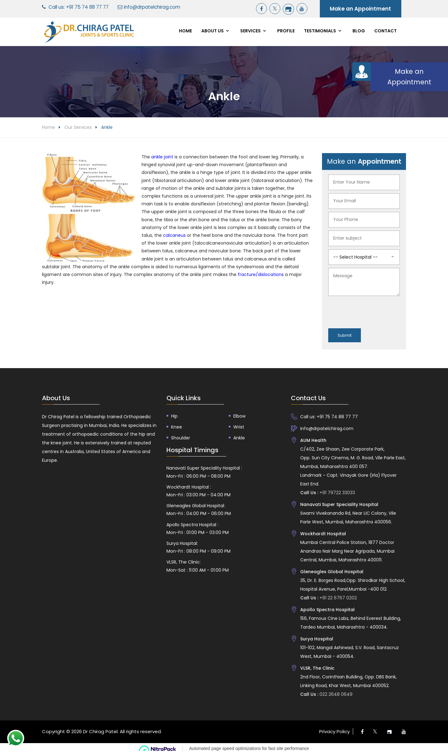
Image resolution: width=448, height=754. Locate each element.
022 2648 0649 (335, 694)
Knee (176, 427)
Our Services (78, 127)
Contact (385, 31)
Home (185, 31)
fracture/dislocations (260, 274)
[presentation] (375, 311)
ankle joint (162, 157)
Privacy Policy (334, 731)
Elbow (239, 416)
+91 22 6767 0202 (337, 598)
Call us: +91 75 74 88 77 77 (79, 7)
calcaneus (175, 235)
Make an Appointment (360, 8)
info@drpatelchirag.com (152, 7)
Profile (286, 31)
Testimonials (320, 31)
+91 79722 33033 (336, 492)
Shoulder (180, 438)
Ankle (239, 438)
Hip (174, 416)
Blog (358, 31)
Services (250, 31)
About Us (212, 31)
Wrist (238, 427)
